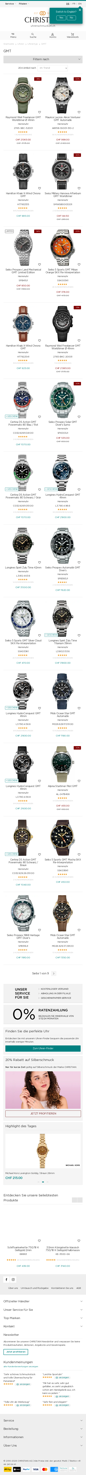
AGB (78, 1288)
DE (67, 4)
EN (79, 4)
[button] (38, 1182)
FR (73, 4)
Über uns (13, 1288)
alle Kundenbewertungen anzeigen (20, 1366)
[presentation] (74, 1200)
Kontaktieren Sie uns (62, 1288)
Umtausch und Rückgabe (34, 1288)
